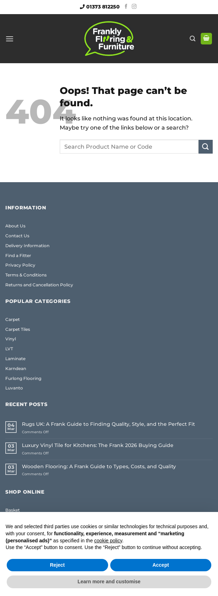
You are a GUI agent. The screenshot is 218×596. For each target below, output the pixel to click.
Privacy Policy (20, 265)
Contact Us (17, 235)
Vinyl (10, 338)
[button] (9, 38)
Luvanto (14, 388)
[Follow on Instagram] (134, 7)
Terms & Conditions (26, 275)
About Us (15, 225)
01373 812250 (103, 7)
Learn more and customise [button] (108, 581)
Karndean (15, 368)
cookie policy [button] (108, 540)
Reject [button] (57, 565)
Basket (12, 510)
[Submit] (206, 147)
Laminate (15, 358)
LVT (9, 348)
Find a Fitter (18, 255)
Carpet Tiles (17, 329)
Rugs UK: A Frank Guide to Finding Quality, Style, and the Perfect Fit (108, 424)
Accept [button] (160, 565)
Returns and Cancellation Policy (39, 284)
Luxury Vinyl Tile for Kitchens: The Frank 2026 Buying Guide (97, 445)
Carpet (12, 319)
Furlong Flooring (23, 378)
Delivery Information (27, 245)
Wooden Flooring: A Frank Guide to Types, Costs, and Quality (99, 467)
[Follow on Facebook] (126, 7)
